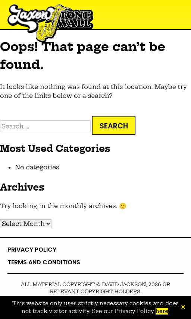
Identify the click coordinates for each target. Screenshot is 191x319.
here (162, 311)
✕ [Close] (183, 307)
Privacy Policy (31, 249)
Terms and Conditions (43, 262)
